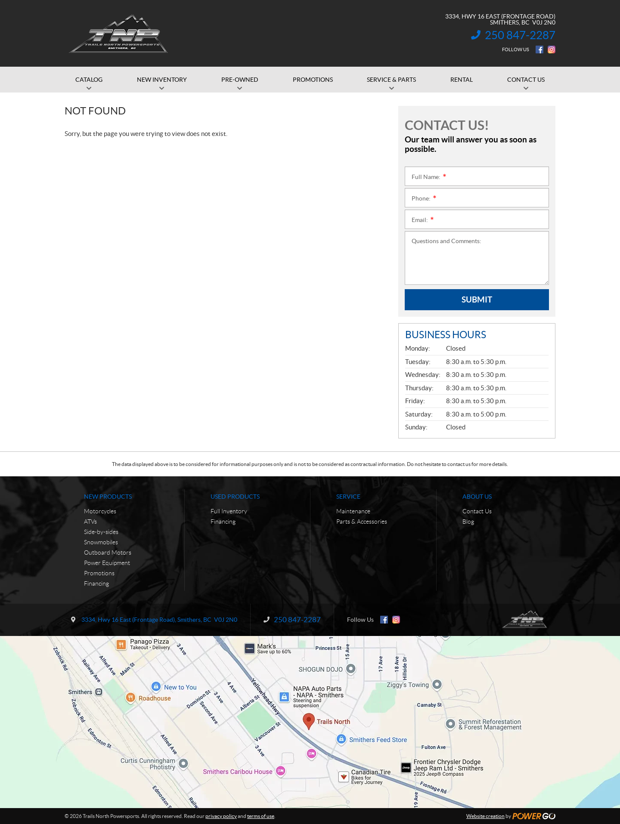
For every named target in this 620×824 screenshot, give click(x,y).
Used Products (235, 496)
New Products (108, 496)
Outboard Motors (107, 552)
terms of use (260, 816)
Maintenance (353, 511)
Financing (96, 583)
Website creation (485, 816)
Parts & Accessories (361, 521)
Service (348, 496)
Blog (468, 521)
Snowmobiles (101, 542)
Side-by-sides (101, 531)
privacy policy (221, 816)
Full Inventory (229, 511)
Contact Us (477, 511)
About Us (477, 496)
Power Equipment (107, 562)
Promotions (99, 573)
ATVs (90, 521)
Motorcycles (100, 511)
